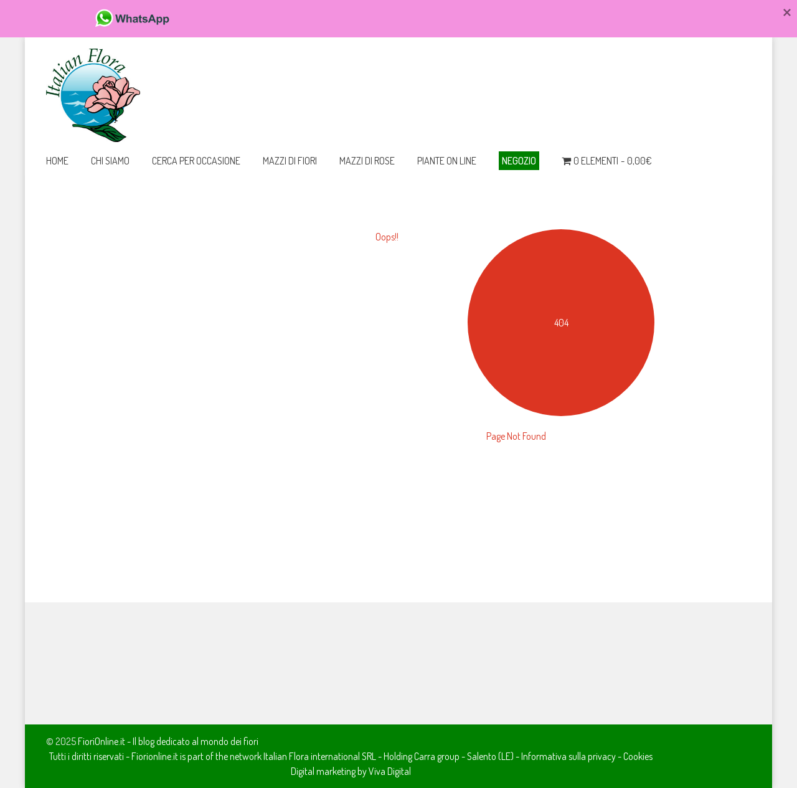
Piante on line (446, 160)
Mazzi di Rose (367, 160)
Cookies (638, 756)
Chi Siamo (110, 160)
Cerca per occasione (196, 160)
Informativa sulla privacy (568, 756)
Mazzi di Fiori (290, 160)
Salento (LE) (490, 756)
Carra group (437, 756)
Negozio (519, 160)
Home (57, 160)
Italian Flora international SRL (319, 756)
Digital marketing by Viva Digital (351, 771)
